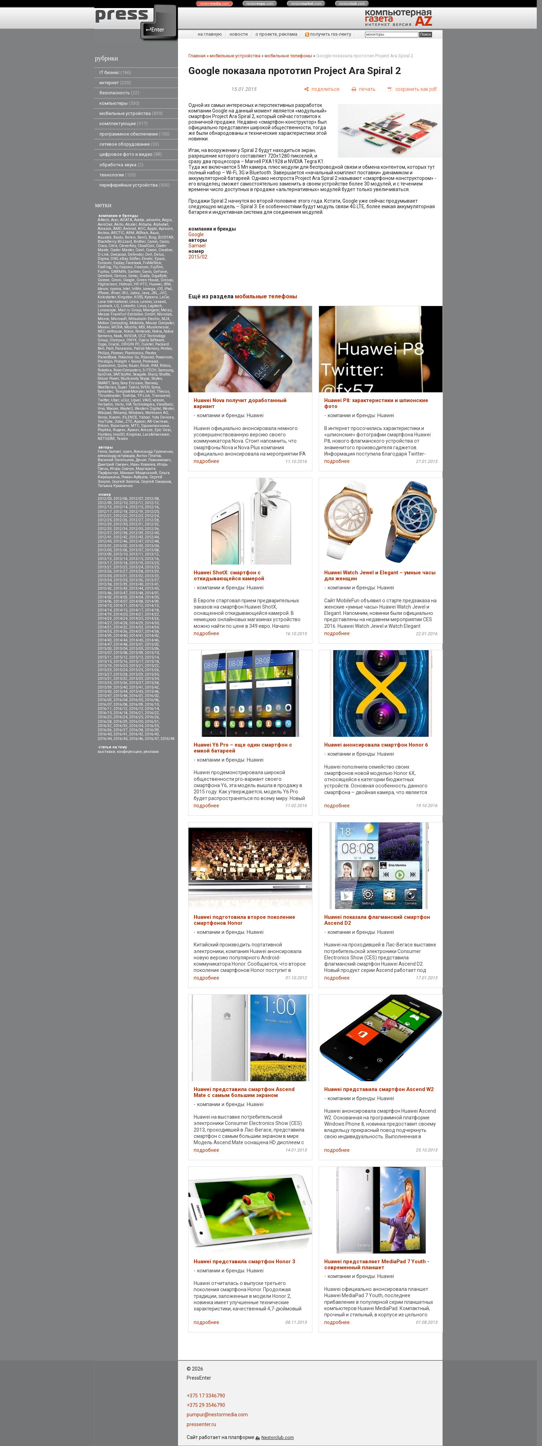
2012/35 (136, 528)
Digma (103, 258)
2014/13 (152, 605)
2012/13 (105, 507)
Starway (151, 383)
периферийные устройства (134, 185)
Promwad (150, 361)
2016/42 (136, 734)
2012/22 (120, 516)
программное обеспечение (134, 134)
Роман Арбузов (134, 477)
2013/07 (136, 550)
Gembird (105, 276)
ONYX (131, 340)
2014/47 (105, 644)
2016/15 (105, 713)
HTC (143, 284)
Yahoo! (144, 417)
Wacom (112, 408)
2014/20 (120, 614)
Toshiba (128, 395)
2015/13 (136, 657)
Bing (152, 237)
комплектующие (123, 123)
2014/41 (136, 635)
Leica (134, 301)
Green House (147, 280)
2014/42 (152, 635)
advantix (153, 220)
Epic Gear (163, 430)
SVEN (145, 387)
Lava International (113, 301)
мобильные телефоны (288, 55)
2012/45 (105, 541)
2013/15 (136, 559)
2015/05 (136, 648)
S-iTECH (149, 370)
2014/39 (105, 635)
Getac (133, 276)
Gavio (146, 271)
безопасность (119, 92)
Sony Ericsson (131, 383)
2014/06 (105, 601)
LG (116, 306)
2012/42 (120, 537)
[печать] (363, 89)
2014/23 (105, 618)
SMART (104, 383)
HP (136, 284)
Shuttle (164, 374)
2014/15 (120, 610)
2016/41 (120, 734)
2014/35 (105, 631)
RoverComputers (127, 370)
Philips (103, 353)
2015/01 (136, 644)
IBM (167, 284)
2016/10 (152, 704)
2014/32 (120, 627)
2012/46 (120, 541)
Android (129, 228)
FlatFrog (104, 267)
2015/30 (152, 674)
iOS (160, 288)
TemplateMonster (129, 391)
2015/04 (120, 648)
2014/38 (152, 631)
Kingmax (133, 434)
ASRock (142, 233)
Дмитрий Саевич (113, 464)
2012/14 (120, 507)
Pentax (166, 348)
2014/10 (105, 605)
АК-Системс (157, 421)
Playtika (104, 430)
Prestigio (105, 361)
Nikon (129, 331)
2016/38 (136, 730)
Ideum (103, 288)
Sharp (152, 374)
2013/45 (152, 588)
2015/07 (105, 653)
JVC (162, 293)
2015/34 (152, 678)
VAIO (146, 400)
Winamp (120, 412)
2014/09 (152, 601)
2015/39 (105, 687)
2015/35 (105, 683)
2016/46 (136, 738)
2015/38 (152, 683)
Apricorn (166, 228)
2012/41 (105, 537)
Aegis (167, 220)
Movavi (104, 327)
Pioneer (117, 353)
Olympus (117, 340)
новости (239, 34)
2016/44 (105, 738)
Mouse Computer (160, 323)
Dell (148, 254)
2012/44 (152, 537)
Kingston (125, 297)
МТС (135, 425)
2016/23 (105, 717)
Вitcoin (103, 425)
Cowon (151, 250)
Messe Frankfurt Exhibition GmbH (126, 314)
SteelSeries (107, 387)
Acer (114, 220)
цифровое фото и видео (130, 154)
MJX (166, 319)
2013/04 (152, 546)
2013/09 (105, 554)
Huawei (155, 284)
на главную (210, 34)
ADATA (126, 220)
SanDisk (105, 374)
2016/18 (120, 713)
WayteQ (126, 408)
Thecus (163, 391)
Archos (103, 233)
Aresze (147, 430)
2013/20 (152, 563)
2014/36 (120, 631)
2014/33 (136, 627)
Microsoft (119, 319)
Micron (103, 319)
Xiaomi (114, 417)
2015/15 (105, 661)
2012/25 (105, 520)
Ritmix (165, 365)
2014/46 (152, 640)
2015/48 (120, 695)
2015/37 (136, 683)
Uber (115, 400)
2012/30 (120, 524)
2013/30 (105, 576)
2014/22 (152, 614)
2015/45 (136, 691)
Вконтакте (120, 425)
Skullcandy (129, 378)
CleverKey (127, 246)
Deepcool (118, 254)
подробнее (206, 461)
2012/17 (105, 511)
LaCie (164, 297)
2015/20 (120, 665)
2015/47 (105, 695)
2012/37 (105, 533)
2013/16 (152, 559)
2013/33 (152, 576)
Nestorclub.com (277, 1437)
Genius (120, 276)
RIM (154, 365)
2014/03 (120, 597)
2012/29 (105, 524)
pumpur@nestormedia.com (217, 1414)
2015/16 (120, 661)
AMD (117, 228)
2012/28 (152, 520)
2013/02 (120, 546)
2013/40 (136, 584)
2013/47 (120, 593)
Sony (115, 383)
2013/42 (105, 588)
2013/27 (120, 571)
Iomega (149, 288)
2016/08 (120, 704)
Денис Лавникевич (153, 460)
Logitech (155, 306)
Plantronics (134, 353)
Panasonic (123, 348)
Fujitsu (103, 271)
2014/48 (120, 644)
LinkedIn (128, 306)
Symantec (105, 391)
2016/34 (136, 726)
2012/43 (136, 537)
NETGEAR (106, 438)
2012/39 (136, 533)
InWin (136, 288)
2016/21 (136, 713)
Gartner (134, 271)
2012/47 (136, 541)
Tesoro (122, 438)
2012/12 (152, 503)
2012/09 (105, 503)
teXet (150, 391)
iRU (125, 293)
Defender (135, 254)
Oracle (113, 344)
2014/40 (120, 635)
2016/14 (152, 708)
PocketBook (107, 357)
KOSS (138, 297)
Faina (102, 451)
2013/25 (152, 567)
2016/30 (136, 721)
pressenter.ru (201, 1424)
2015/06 (152, 648)
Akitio (119, 224)
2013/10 (120, 554)
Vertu (119, 404)
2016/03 (105, 700)
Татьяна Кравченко (115, 486)
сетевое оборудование (129, 144)
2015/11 (105, 657)
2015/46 (152, 691)
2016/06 (152, 700)
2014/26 (152, 618)
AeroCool (105, 224)
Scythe (126, 374)
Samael (115, 451)
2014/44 (120, 640)
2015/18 (152, 661)
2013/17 (105, 563)
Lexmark (105, 306)
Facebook (133, 263)
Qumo (122, 365)
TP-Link (143, 395)
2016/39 (152, 730)
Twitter (103, 400)
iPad (168, 288)
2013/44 (136, 588)
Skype (145, 378)
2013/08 (152, 550)
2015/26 (152, 670)
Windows (135, 412)
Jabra (135, 293)
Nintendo (142, 331)
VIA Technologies (140, 404)
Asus (154, 233)
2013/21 (105, 567)
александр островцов (116, 455)
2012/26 (120, 520)
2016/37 (120, 730)
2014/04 (136, 597)
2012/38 (120, 533)
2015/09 (136, 653)
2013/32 (136, 576)
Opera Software (151, 340)
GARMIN (118, 271)
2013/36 (136, 580)
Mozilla (130, 327)
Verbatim (105, 404)
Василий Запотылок (116, 460)
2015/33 (136, 678)
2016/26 (152, 717)
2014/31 (105, 627)
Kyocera (151, 297)
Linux (141, 306)
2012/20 (152, 511)
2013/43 (120, 588)
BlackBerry (107, 241)
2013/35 (120, 580)
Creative (165, 250)
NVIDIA (130, 336)
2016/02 (152, 695)
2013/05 (105, 550)
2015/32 (120, 678)
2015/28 (120, 674)
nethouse (114, 331)
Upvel (136, 400)
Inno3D (119, 434)
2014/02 (105, 597)
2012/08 (152, 498)
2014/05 (152, 597)
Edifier (134, 258)
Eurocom (105, 263)
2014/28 (120, 623)
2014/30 (152, 623)
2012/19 (136, 511)
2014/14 (105, 610)
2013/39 (120, 584)
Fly (115, 267)
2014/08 (136, 601)
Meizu (166, 310)
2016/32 (105, 726)
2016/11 (105, 708)
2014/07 (120, 601)
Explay (118, 263)
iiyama (115, 288)
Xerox (102, 417)
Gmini (116, 280)
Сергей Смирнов (156, 481)
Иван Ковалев (142, 464)
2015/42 (152, 687)
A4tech (103, 220)
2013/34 (105, 580)
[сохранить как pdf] (412, 89)
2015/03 (105, 648)
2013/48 (136, 593)
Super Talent (128, 387)
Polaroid (147, 357)
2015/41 (136, 687)
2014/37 (136, 631)
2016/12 (120, 708)
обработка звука (121, 164)
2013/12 (152, 554)
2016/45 (120, 738)
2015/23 (105, 670)
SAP (116, 374)
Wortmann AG (156, 412)
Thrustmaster (109, 395)
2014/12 (136, 605)
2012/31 (136, 524)
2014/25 (136, 618)
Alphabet (160, 224)
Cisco (102, 246)
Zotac (119, 421)
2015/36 (120, 683)
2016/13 (136, 708)
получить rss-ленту (328, 34)
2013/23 (120, 567)
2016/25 (136, 717)
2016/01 (136, 695)
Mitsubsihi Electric (144, 319)
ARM (130, 233)
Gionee (104, 280)
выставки (106, 751)
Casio (164, 241)
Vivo (101, 408)
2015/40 (120, 687)
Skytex (156, 378)
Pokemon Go (128, 357)
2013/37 (152, 580)
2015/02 (152, 644)
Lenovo (146, 301)
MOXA (116, 327)
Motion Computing (113, 323)
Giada (145, 276)
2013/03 (136, 546)
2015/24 (120, 670)
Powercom (164, 357)
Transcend (161, 395)
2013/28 (136, 571)
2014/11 (120, 605)
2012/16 (152, 507)
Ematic (147, 258)
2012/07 (136, 498)
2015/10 (152, 653)
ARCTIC (117, 233)
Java (145, 293)
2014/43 (105, 640)
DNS (114, 258)
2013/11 (136, 554)
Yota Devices (163, 417)
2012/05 (105, 498)
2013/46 (105, 593)
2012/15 (136, 507)
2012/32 (152, 524)
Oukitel (147, 344)
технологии (117, 174)
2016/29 (120, 721)
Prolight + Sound (127, 361)
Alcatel (131, 224)
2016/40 (105, 734)
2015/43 (105, 691)
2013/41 (152, 584)
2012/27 (136, 520)
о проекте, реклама (276, 34)
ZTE (128, 421)
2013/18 (120, 563)
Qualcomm (107, 365)
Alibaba (145, 224)
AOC (142, 228)
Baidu (118, 237)
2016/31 (152, 721)
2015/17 (136, 661)
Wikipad (104, 412)
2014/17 (136, 610)
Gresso (167, 280)
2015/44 (120, 691)
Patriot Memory (146, 348)
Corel (139, 250)
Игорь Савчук (122, 468)
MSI (142, 327)
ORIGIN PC (130, 344)
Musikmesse (158, 327)
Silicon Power (108, 378)
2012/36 (152, 528)
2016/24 (120, 717)
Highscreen (107, 284)
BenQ (142, 237)
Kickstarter (107, 297)
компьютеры (119, 103)
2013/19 (136, 563)
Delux (159, 254)
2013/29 (152, 571)
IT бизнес (115, 72)
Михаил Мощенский (138, 473)
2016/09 (136, 704)
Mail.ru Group (129, 310)
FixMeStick (152, 263)
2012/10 (120, 503)
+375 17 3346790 (206, 1395)
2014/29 (136, 623)
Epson (160, 258)
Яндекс (119, 430)
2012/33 (105, 528)
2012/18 (120, 511)
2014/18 (152, 610)
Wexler (168, 408)
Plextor (150, 353)
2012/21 (105, 516)
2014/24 (120, 618)
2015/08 (120, 653)
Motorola (136, 323)
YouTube (105, 421)
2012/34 (120, 528)
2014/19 (105, 614)
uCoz (125, 400)
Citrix (113, 246)
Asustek (105, 237)
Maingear (151, 310)
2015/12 (120, 657)
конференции (129, 751)
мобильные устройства (131, 113)
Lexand (160, 301)
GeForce (160, 271)
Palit (109, 348)
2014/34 (152, 627)
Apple (152, 228)
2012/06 (120, 498)
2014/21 (136, 614)
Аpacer (140, 421)
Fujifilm (156, 267)
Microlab (164, 314)
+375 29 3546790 (206, 1405)
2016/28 (105, 721)
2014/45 (136, 640)
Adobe (139, 220)
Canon (152, 241)
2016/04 (120, 700)
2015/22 (152, 665)
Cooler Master (122, 250)
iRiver (115, 293)
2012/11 (136, 503)
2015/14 (152, 657)
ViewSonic (164, 404)
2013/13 (105, 559)
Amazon (104, 228)
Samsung (165, 370)
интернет (115, 82)
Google (129, 280)
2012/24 (152, 516)
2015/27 (105, 674)
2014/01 (152, 593)
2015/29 (136, 674)
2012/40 (152, 533)
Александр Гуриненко (153, 451)
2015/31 (105, 678)
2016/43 (152, 734)
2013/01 (105, 546)
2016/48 (168, 738)
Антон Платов (148, 455)
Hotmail (125, 284)
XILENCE (129, 417)
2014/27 (105, 623)
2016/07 (105, 704)
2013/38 (105, 584)
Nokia (157, 331)
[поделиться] (321, 89)
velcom (158, 400)
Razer (134, 365)
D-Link (103, 254)
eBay (124, 258)
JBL (154, 293)
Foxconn (126, 267)
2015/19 (105, 665)
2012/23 (136, 516)
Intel (126, 288)
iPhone (103, 293)
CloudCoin (146, 246)
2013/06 (120, 550)
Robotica (105, 370)
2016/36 (105, 730)
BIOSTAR (165, 237)
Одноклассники (155, 425)
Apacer (133, 430)
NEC (101, 331)
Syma (155, 387)
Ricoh (144, 365)
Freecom (141, 267)
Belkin (130, 237)
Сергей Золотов (125, 481)
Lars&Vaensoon (156, 434)
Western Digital (148, 408)
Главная (197, 55)
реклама (151, 751)
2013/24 (136, 567)
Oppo (102, 344)
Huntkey (104, 434)
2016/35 (152, 726)
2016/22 (152, 713)
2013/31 (120, 576)
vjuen (127, 451)
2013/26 (105, 571)
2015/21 (136, 665)
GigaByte (159, 276)
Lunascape (107, 310)
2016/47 (152, 738)
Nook (118, 336)
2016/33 (120, 726)
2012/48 (152, 541)
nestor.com (214, 3)
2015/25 (136, 670)
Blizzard (125, 241)
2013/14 (120, 559)
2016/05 (136, 700)
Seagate (139, 374)
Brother (140, 241)
